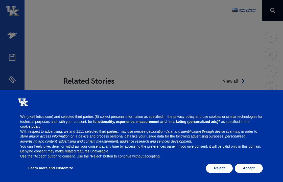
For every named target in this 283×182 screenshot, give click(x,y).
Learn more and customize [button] (50, 168)
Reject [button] (219, 168)
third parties (108, 131)
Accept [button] (249, 168)
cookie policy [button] (30, 126)
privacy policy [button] (184, 117)
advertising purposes (207, 136)
